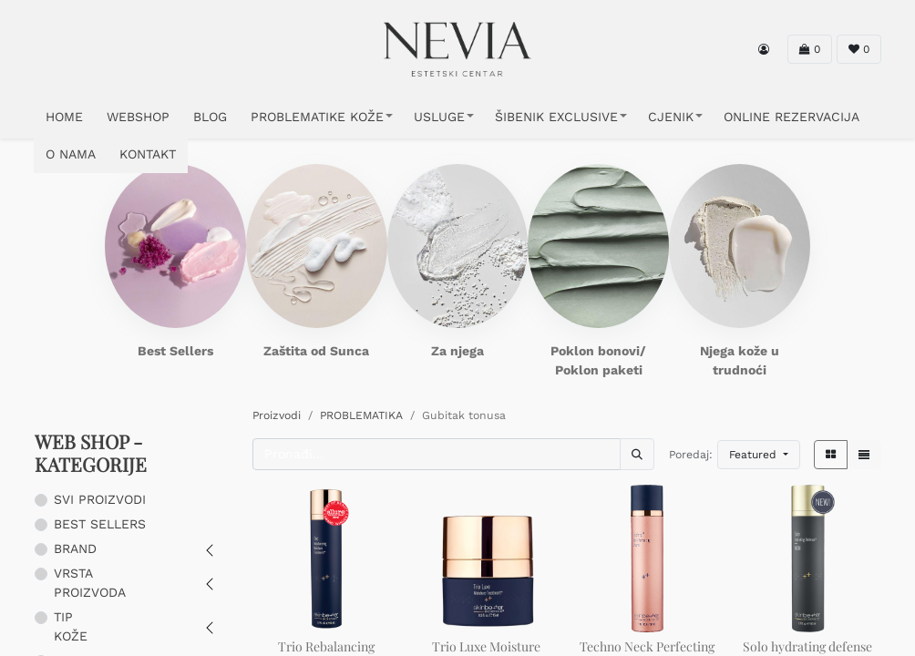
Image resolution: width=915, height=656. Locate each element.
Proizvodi (276, 415)
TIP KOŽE (70, 626)
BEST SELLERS (100, 524)
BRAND (75, 548)
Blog (210, 116)
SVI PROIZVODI (100, 499)
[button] (758, 454)
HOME (64, 116)
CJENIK (671, 116)
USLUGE (439, 116)
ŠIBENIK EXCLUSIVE (556, 116)
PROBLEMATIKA (361, 415)
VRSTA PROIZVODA (90, 583)
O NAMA (71, 154)
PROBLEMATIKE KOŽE (317, 116)
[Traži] (637, 454)
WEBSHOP (138, 116)
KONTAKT (147, 154)
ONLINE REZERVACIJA (791, 116)
